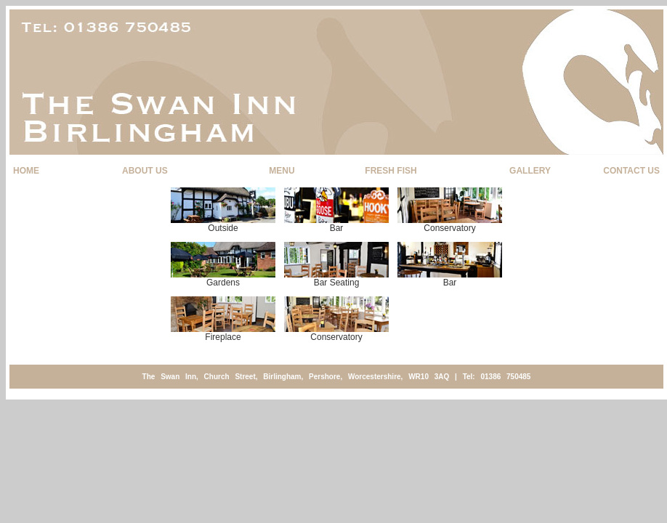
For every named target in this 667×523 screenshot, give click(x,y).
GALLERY (530, 171)
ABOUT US (145, 171)
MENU (281, 171)
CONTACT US (631, 171)
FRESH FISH (390, 171)
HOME (26, 171)
